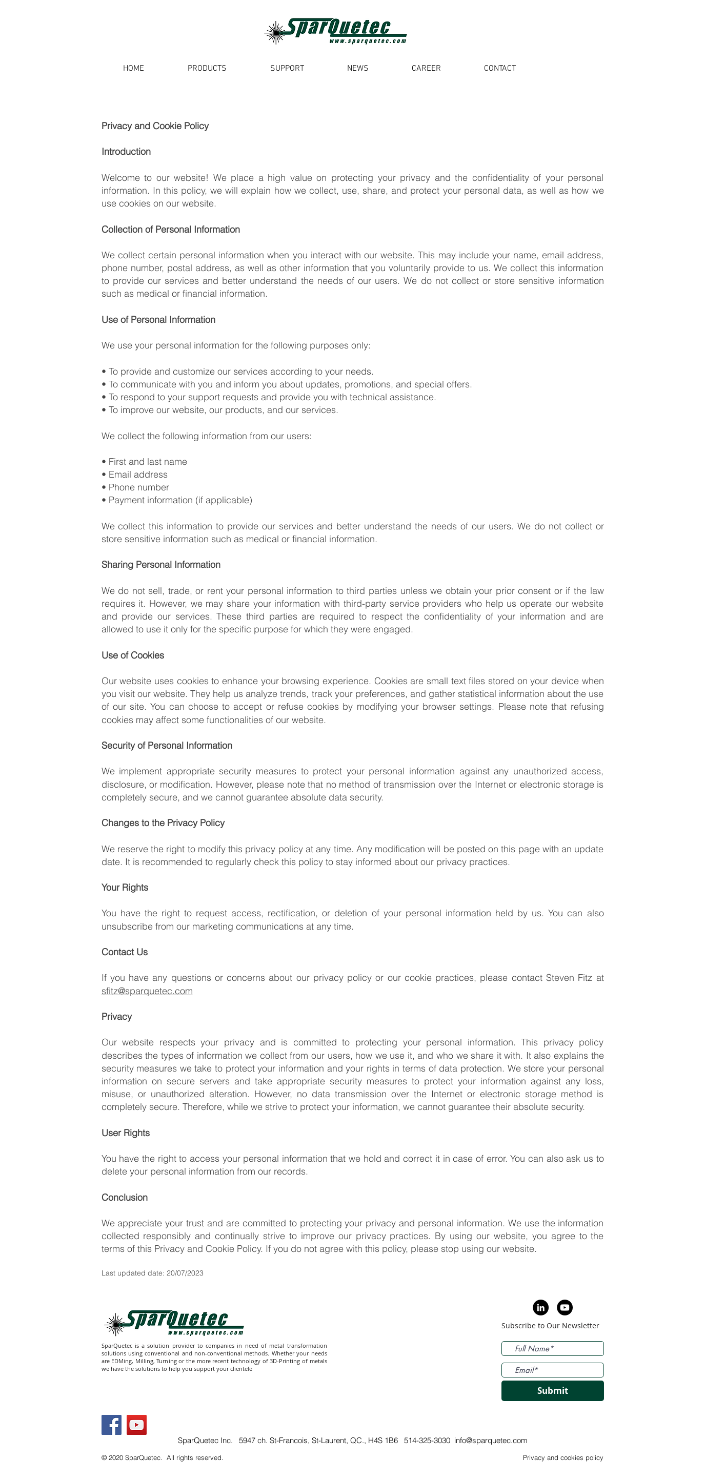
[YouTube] (137, 1425)
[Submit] (552, 1391)
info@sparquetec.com (491, 1440)
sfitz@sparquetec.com (147, 991)
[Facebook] (112, 1425)
